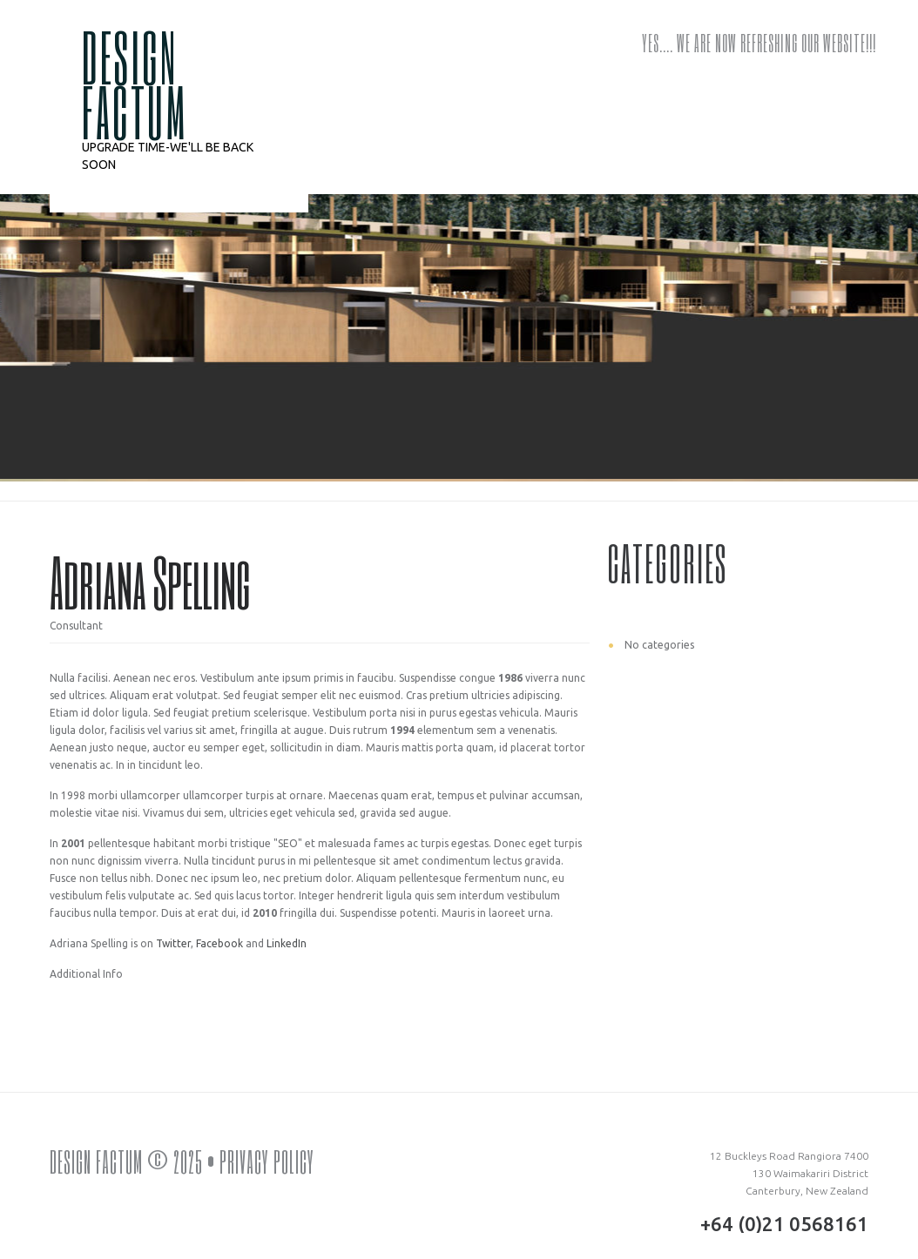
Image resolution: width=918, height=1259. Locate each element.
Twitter (173, 943)
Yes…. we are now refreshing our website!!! (759, 42)
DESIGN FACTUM (135, 83)
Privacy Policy (266, 1161)
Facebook (219, 943)
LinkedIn (287, 943)
